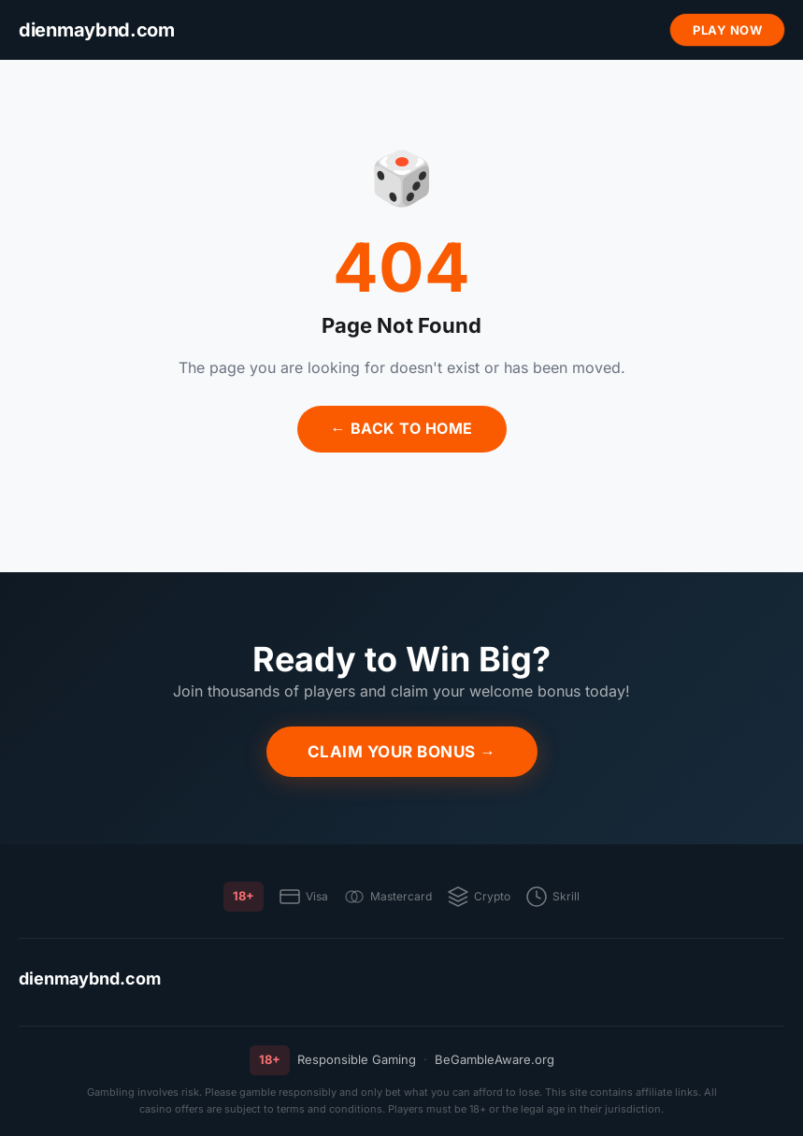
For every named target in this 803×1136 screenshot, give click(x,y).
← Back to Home (402, 428)
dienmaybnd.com (90, 978)
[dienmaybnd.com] (97, 30)
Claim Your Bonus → (402, 751)
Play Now (727, 29)
